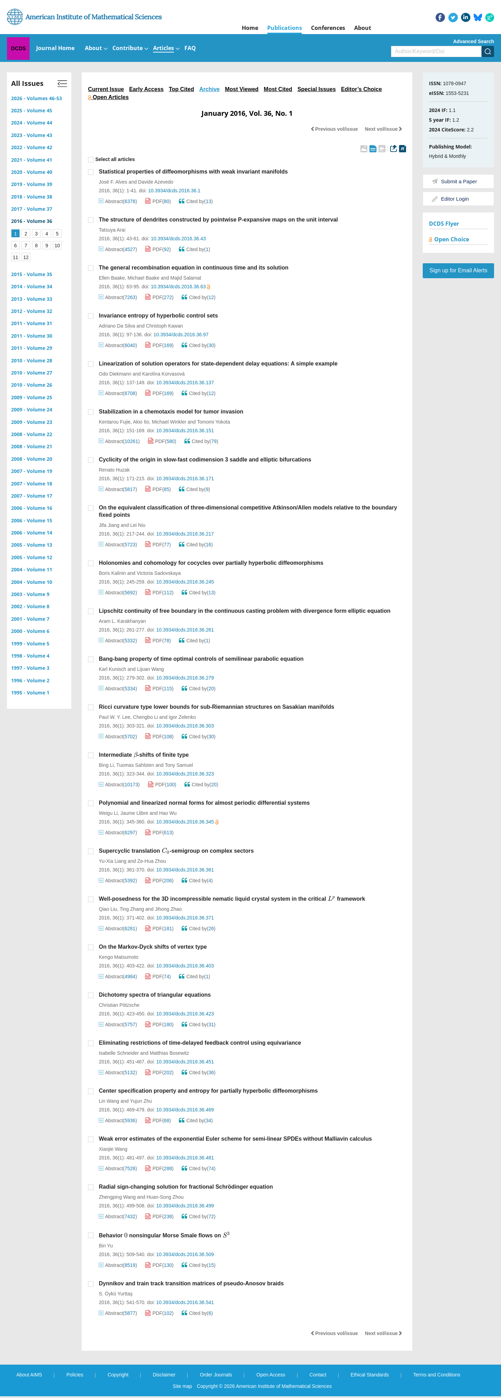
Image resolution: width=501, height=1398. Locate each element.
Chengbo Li (145, 717)
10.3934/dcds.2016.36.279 (185, 678)
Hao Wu (167, 813)
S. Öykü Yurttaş (116, 1293)
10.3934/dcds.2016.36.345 (187, 822)
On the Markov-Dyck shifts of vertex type (153, 947)
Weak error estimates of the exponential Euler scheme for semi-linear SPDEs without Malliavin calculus (235, 1139)
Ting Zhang (132, 909)
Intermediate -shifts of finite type (144, 755)
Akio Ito (141, 422)
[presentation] (135, 755)
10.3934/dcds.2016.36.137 (185, 382)
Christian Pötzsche (119, 1005)
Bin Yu (106, 1245)
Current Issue (106, 89)
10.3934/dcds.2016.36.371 (185, 918)
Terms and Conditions (436, 1374)
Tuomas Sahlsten (135, 765)
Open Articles (108, 97)
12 (26, 257)
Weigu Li (108, 813)
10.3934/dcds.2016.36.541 (185, 1302)
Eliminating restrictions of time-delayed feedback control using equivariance (200, 1043)
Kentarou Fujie (114, 422)
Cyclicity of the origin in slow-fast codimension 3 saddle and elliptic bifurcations (205, 460)
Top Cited (181, 89)
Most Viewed (242, 89)
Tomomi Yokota (213, 422)
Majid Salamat (185, 278)
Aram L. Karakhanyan (122, 621)
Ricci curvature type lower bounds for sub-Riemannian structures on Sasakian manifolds (216, 707)
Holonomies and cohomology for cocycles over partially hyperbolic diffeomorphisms (211, 563)
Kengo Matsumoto (118, 957)
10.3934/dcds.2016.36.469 (185, 1109)
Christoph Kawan (164, 326)
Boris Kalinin (112, 573)
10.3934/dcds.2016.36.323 (185, 774)
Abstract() (118, 201)
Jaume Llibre (134, 813)
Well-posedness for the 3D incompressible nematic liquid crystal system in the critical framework (232, 899)
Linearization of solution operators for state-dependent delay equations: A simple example (218, 364)
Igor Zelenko (182, 717)
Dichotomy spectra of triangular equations (155, 995)
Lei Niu (137, 525)
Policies (74, 1374)
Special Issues (316, 89)
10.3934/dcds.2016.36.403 (185, 966)
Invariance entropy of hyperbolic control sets (158, 316)
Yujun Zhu (141, 1101)
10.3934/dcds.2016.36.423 (185, 1014)
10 (57, 245)
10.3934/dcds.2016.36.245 (185, 582)
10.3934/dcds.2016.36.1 (174, 190)
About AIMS (29, 1374)
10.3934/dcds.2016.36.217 (185, 534)
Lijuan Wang (150, 669)
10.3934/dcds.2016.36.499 (185, 1205)
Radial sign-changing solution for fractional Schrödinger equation (186, 1187)
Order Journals (216, 1374)
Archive (209, 89)
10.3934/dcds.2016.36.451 (185, 1061)
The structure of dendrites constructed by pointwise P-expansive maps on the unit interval (218, 220)
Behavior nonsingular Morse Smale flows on (164, 1235)
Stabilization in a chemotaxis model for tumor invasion (171, 412)
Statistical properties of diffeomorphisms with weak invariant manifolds (193, 172)
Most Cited (278, 89)
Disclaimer (164, 1374)
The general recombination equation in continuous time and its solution (193, 268)
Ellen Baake (112, 278)
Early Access (146, 89)
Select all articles (111, 159)
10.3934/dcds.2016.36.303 (185, 726)
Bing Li (106, 765)
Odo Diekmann (115, 374)
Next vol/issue (384, 129)
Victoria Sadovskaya (159, 573)
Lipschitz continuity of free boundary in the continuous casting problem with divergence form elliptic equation (244, 611)
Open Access (270, 1374)
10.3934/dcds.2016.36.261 (185, 630)
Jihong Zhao (168, 909)
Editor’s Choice (361, 89)
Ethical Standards (370, 1374)
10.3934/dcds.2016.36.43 (178, 238)
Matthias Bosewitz (169, 1053)
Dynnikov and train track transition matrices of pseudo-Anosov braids (191, 1283)
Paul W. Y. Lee (114, 717)
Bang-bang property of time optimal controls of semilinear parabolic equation (201, 659)
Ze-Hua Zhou (151, 861)
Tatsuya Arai (112, 230)
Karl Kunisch (112, 669)
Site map (182, 1386)
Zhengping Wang (117, 1197)
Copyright (118, 1374)
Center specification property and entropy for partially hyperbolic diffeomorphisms (208, 1091)
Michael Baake (144, 278)
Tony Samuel (179, 765)
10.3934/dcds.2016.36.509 (185, 1254)
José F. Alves (113, 182)
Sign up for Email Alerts (458, 270)
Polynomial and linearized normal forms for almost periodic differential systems (204, 803)
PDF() (158, 201)
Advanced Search (473, 41)
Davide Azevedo (155, 182)
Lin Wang (109, 1101)
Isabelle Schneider (119, 1053)
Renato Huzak (114, 470)
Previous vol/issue (334, 129)
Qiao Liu (108, 909)
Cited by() (196, 201)
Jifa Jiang (109, 525)
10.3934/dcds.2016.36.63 (180, 286)
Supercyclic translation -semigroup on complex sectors (176, 851)
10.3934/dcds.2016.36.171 (185, 478)
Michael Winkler (169, 422)
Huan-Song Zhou (165, 1197)
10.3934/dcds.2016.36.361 (185, 870)
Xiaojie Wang (113, 1149)
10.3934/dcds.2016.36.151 (185, 430)
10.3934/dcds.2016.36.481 (185, 1157)
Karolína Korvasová (163, 374)
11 (15, 257)
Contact (318, 1374)
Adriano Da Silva (117, 326)
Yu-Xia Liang (112, 861)
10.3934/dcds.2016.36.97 (180, 334)
